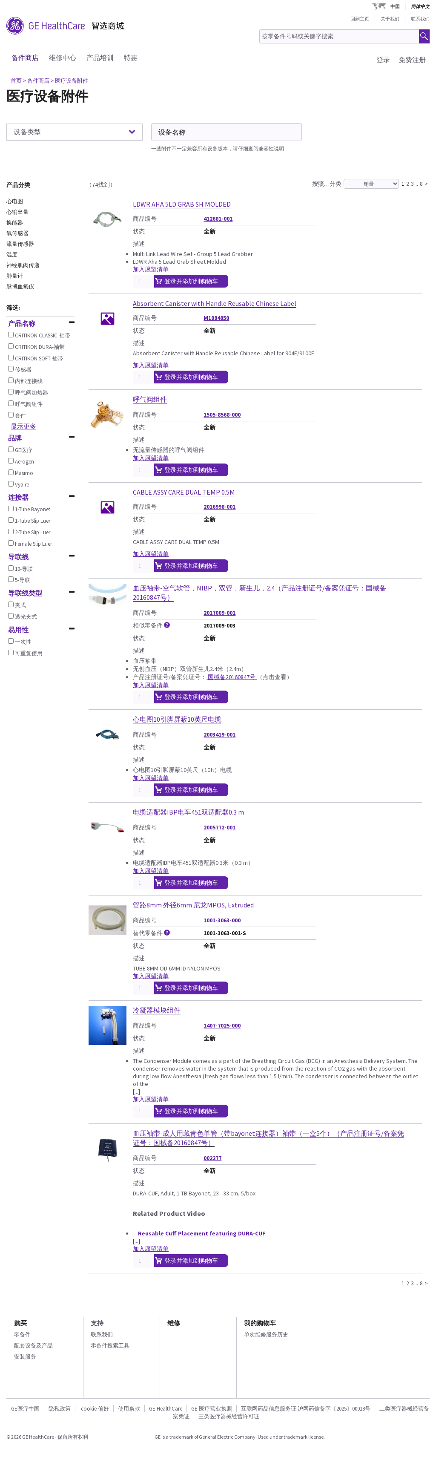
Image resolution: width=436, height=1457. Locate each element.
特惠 (131, 57)
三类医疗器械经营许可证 (228, 1416)
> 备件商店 (36, 80)
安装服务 (25, 1356)
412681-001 (218, 218)
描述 (139, 244)
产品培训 (100, 57)
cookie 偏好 (95, 1408)
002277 (212, 1158)
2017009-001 (219, 612)
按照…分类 (326, 183)
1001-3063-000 (222, 920)
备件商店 (25, 57)
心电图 (14, 201)
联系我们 (420, 19)
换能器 (14, 222)
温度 (11, 254)
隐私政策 (60, 1408)
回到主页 (359, 19)
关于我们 (390, 19)
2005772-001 (219, 827)
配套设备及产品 (33, 1345)
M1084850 (216, 318)
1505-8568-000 (222, 414)
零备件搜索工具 (110, 1345)
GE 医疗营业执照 (211, 1408)
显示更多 (23, 426)
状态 (139, 231)
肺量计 (14, 276)
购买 (20, 1323)
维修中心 (62, 57)
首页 (16, 80)
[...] (136, 1091)
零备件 (22, 1334)
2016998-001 (219, 506)
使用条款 (129, 1408)
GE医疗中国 (25, 1408)
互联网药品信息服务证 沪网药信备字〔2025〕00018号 (305, 1408)
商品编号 (145, 218)
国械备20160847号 (232, 677)
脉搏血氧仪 (20, 286)
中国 (395, 6)
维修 (173, 1323)
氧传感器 (17, 233)
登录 (383, 59)
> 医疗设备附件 (69, 80)
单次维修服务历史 (266, 1334)
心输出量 (17, 212)
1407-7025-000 (222, 1025)
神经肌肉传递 (23, 265)
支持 (97, 1323)
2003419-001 (219, 734)
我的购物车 (260, 1323)
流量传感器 (20, 244)
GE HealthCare (165, 1408)
